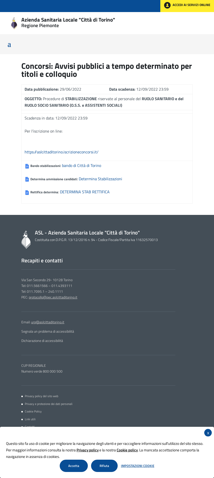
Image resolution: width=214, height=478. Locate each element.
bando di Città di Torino (81, 165)
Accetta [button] (73, 465)
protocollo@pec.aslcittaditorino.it (53, 297)
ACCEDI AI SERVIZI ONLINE (187, 5)
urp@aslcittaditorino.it (47, 322)
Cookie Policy (33, 411)
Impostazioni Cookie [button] (137, 465)
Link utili (30, 419)
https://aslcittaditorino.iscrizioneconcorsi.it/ (62, 152)
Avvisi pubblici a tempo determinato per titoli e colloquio (106, 70)
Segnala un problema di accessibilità (47, 331)
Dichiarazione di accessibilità (42, 340)
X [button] (208, 433)
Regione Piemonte (40, 25)
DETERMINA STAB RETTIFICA (85, 192)
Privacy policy (88, 450)
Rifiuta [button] (104, 465)
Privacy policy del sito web (41, 396)
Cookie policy (127, 450)
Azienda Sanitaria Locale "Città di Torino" (68, 20)
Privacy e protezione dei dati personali (49, 404)
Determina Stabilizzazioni (100, 179)
